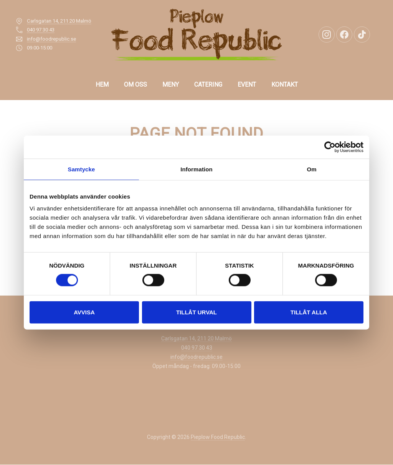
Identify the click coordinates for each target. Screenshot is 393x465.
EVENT (247, 84)
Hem (102, 84)
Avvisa (84, 312)
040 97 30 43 (40, 30)
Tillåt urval (196, 312)
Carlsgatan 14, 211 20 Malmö (59, 21)
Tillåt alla (309, 312)
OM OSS (135, 84)
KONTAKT (284, 84)
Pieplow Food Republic (218, 437)
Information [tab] (196, 169)
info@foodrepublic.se (51, 39)
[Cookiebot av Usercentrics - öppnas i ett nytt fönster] (329, 147)
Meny (170, 84)
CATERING (208, 84)
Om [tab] (311, 169)
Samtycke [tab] (81, 169)
